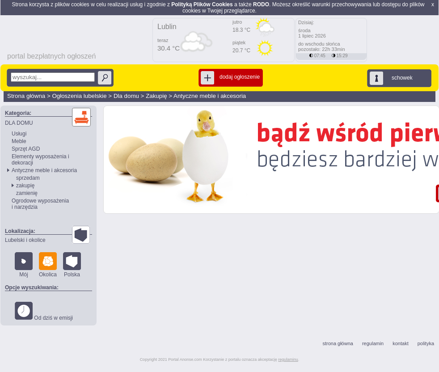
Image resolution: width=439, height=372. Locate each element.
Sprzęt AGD (26, 149)
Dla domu (126, 96)
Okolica (48, 265)
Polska (72, 265)
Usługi (19, 134)
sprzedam (28, 178)
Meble (19, 141)
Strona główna (26, 96)
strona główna (337, 343)
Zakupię (156, 96)
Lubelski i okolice (25, 240)
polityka (426, 343)
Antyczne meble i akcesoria (209, 96)
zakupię (25, 185)
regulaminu (288, 359)
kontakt (400, 343)
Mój (24, 265)
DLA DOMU (19, 123)
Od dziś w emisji (44, 311)
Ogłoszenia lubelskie (79, 96)
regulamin (373, 343)
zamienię (27, 193)
